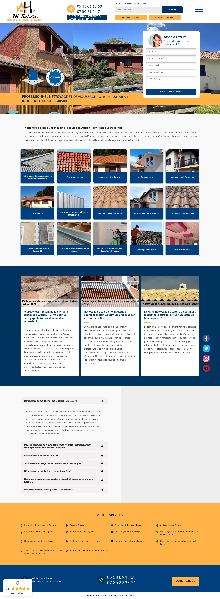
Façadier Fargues (77, 525)
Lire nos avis (17, 593)
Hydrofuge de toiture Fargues (128, 531)
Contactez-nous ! (164, 17)
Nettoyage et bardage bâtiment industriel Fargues (179, 542)
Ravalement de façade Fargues (129, 525)
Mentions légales (126, 595)
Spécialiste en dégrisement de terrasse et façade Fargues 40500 (43, 552)
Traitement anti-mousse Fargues (85, 541)
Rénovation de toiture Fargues (38, 531)
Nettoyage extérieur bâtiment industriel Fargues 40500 (179, 533)
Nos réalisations (131, 17)
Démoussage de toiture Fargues (130, 541)
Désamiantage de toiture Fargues (39, 541)
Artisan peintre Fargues (171, 525)
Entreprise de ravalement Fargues (40, 525)
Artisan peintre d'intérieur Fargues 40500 (89, 550)
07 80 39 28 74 (89, 11)
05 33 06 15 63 (89, 6)
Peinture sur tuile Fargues (82, 531)
